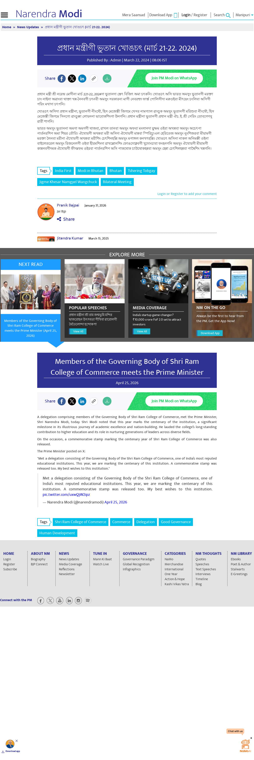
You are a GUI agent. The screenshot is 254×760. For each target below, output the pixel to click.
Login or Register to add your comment (187, 194)
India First (63, 171)
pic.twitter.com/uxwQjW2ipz (66, 494)
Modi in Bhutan (90, 171)
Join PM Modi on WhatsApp (174, 78)
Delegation (145, 522)
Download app (12, 751)
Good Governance (176, 522)
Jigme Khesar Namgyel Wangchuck (68, 182)
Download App (210, 333)
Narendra (49, 14)
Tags (45, 171)
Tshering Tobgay (141, 171)
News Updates (28, 27)
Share (66, 219)
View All (78, 331)
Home (7, 27)
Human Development (57, 533)
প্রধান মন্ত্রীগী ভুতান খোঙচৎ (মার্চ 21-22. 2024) (77, 27)
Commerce (121, 522)
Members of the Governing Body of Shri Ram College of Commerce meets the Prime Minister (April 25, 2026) (30, 328)
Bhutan (115, 171)
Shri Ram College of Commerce (80, 522)
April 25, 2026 (115, 502)
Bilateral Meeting (117, 182)
